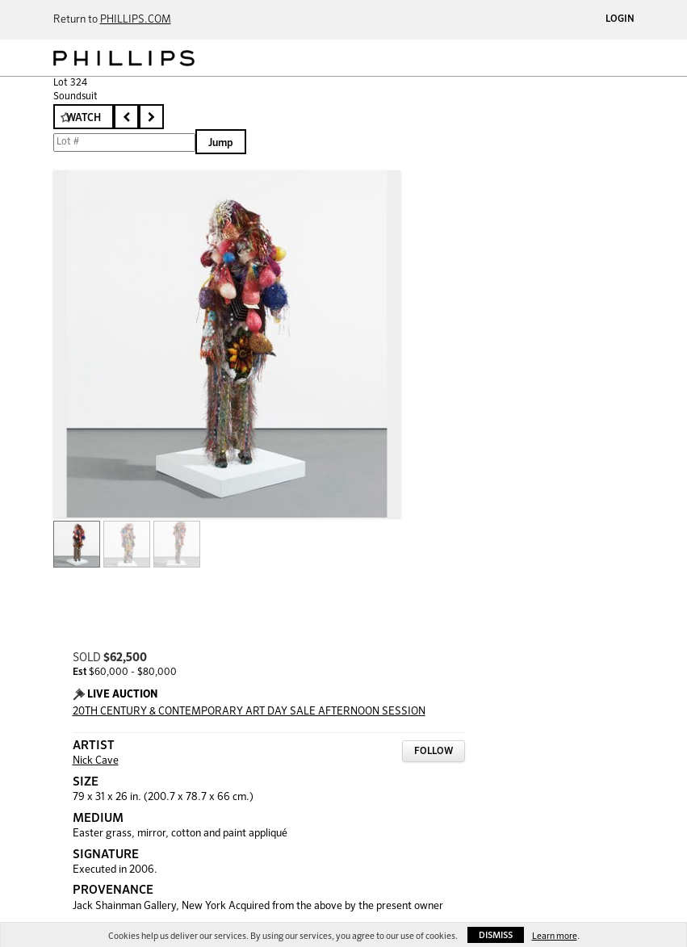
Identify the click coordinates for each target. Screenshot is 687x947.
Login (620, 19)
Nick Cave (96, 761)
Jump (220, 143)
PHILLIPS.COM (135, 20)
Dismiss (496, 935)
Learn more (554, 936)
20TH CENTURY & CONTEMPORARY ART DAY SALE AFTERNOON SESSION (249, 711)
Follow (433, 751)
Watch (83, 118)
